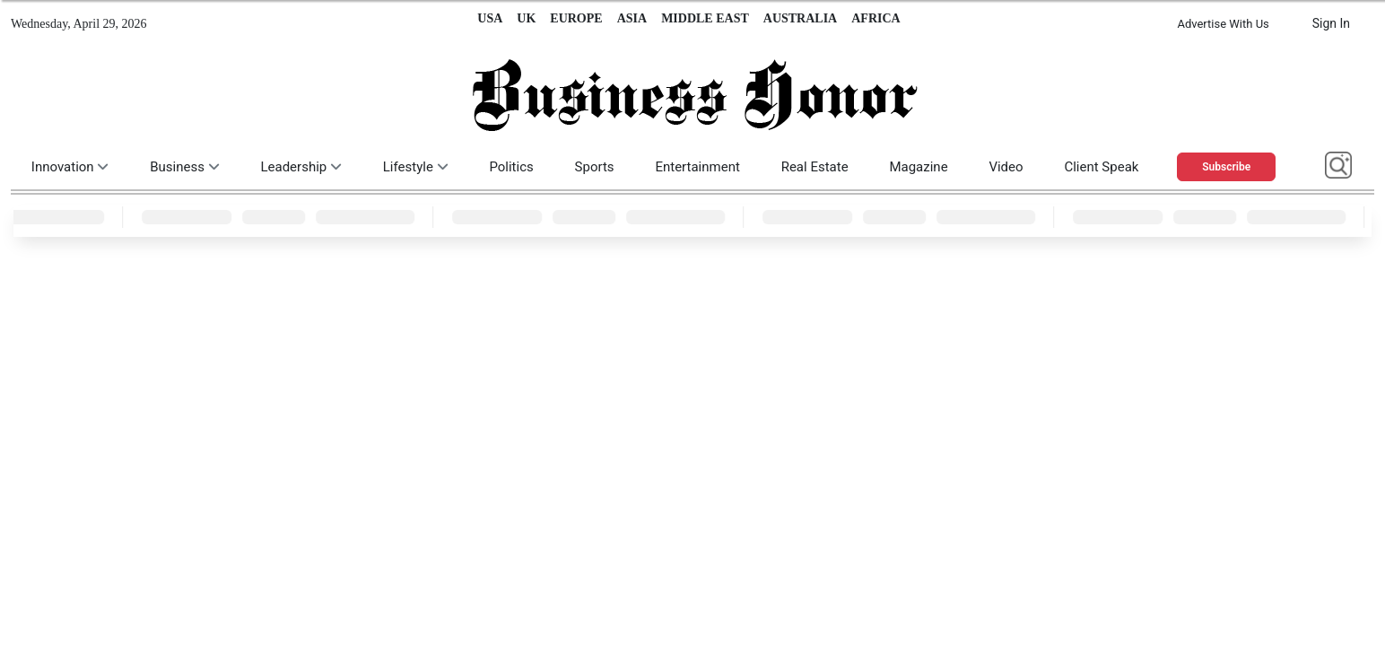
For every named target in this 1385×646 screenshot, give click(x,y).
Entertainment (697, 167)
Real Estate (815, 167)
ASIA (632, 18)
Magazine (918, 167)
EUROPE (576, 18)
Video (1006, 167)
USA (489, 18)
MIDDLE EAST (705, 18)
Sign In (1331, 23)
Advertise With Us (1222, 24)
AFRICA (875, 18)
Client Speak (1101, 167)
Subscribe (1226, 167)
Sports (594, 167)
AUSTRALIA (800, 18)
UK (526, 18)
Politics (511, 167)
